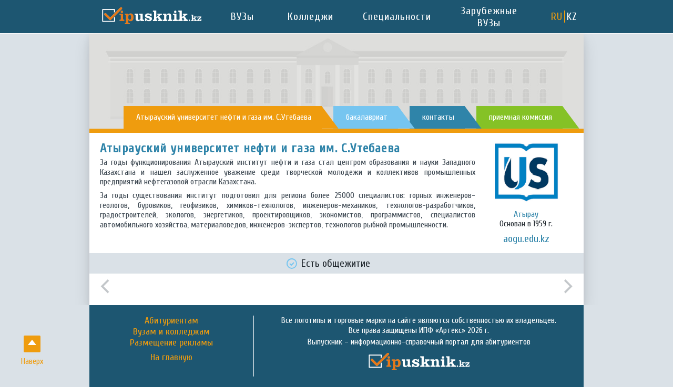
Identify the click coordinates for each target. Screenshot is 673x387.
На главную (171, 357)
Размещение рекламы (171, 342)
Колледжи (310, 17)
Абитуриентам (171, 320)
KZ (572, 17)
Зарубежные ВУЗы (489, 17)
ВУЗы (242, 17)
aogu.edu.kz (526, 239)
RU (557, 17)
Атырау (526, 214)
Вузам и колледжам (171, 331)
